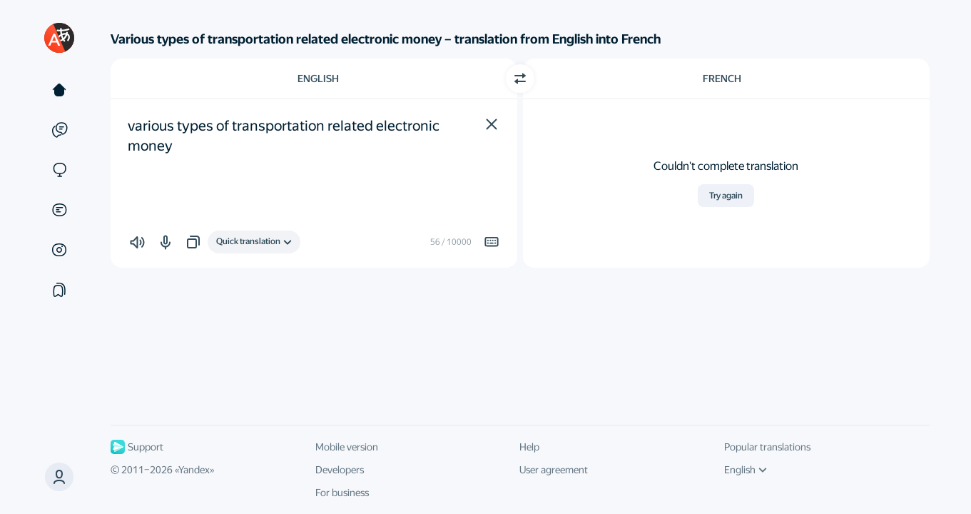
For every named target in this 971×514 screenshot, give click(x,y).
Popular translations (767, 447)
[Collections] (59, 290)
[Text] (59, 90)
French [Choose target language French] (722, 78)
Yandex (194, 469)
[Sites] (59, 170)
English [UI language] (745, 469)
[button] (491, 124)
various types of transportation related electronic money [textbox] (285, 135)
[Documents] (59, 210)
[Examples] (59, 130)
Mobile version (346, 447)
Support (137, 447)
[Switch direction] (520, 78)
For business (342, 492)
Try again (726, 196)
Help (529, 447)
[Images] (59, 250)
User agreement (553, 469)
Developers (339, 469)
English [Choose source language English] (318, 78)
